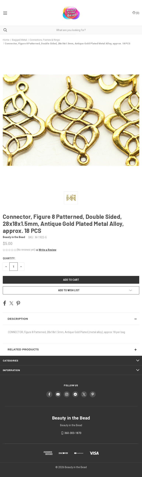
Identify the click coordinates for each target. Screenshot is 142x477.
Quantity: (9, 258)
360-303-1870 (72, 433)
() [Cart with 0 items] (135, 12)
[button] (46, 249)
